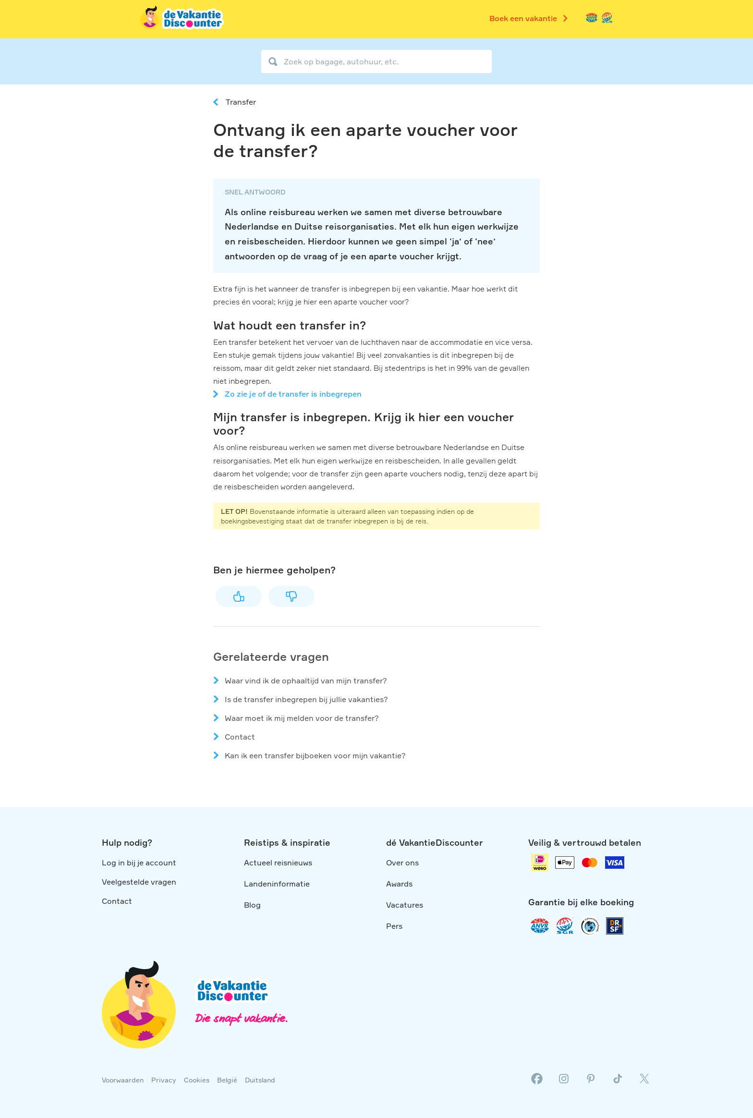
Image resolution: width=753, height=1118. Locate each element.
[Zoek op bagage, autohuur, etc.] (376, 61)
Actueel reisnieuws (278, 862)
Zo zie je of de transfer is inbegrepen (293, 394)
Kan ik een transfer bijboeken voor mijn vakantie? (315, 755)
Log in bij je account (139, 862)
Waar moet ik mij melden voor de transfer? (302, 718)
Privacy (163, 1080)
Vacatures (404, 905)
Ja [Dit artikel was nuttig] (239, 596)
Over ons (402, 862)
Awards (399, 883)
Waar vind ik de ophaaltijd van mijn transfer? (306, 680)
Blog (252, 905)
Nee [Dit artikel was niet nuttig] (291, 596)
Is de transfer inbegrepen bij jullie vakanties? (306, 699)
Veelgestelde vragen (139, 882)
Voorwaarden (123, 1080)
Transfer (241, 102)
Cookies (196, 1080)
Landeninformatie (277, 883)
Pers (394, 926)
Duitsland (260, 1080)
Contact (240, 736)
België (227, 1080)
